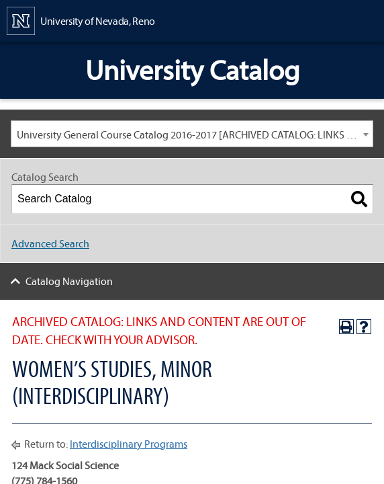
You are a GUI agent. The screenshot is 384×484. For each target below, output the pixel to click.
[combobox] (192, 133)
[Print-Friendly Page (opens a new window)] (346, 326)
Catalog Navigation (69, 281)
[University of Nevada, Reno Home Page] (81, 19)
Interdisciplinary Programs (128, 443)
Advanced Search (50, 243)
